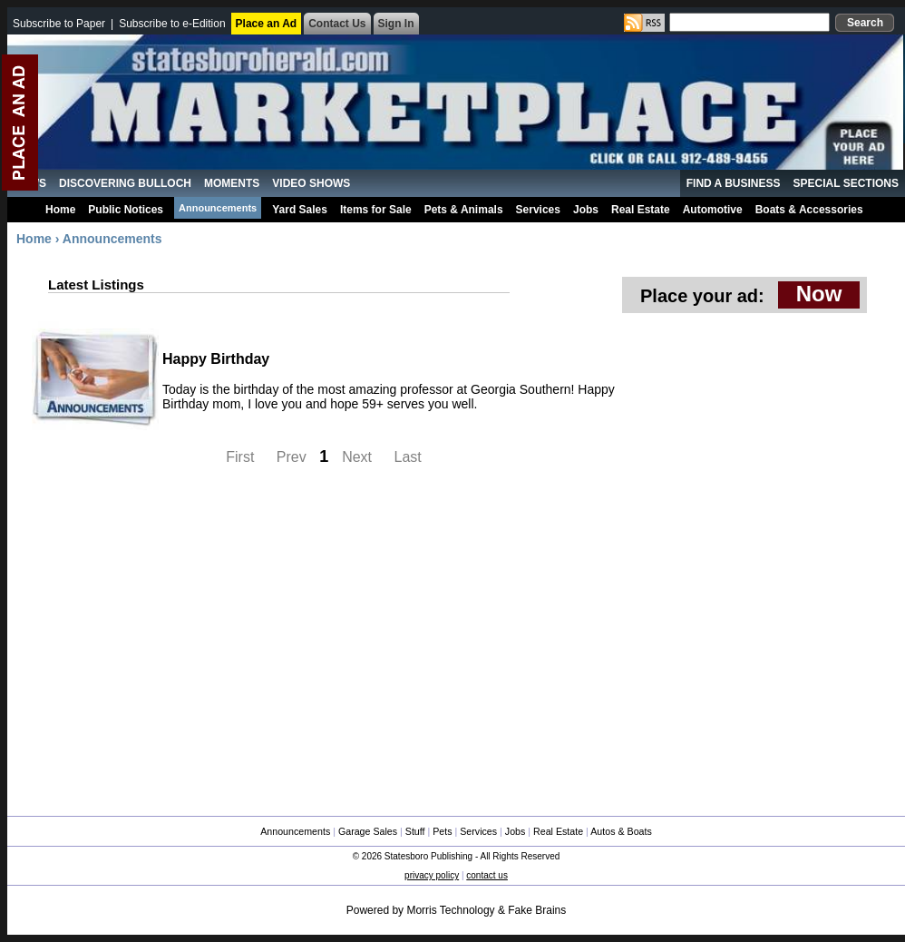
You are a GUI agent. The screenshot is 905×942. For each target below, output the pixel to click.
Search (865, 22)
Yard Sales (299, 209)
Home (60, 209)
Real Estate (640, 209)
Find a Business (733, 183)
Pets (442, 831)
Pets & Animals (463, 209)
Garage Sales (367, 831)
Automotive (713, 209)
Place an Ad (266, 23)
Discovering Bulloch (125, 183)
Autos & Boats (621, 831)
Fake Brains (537, 910)
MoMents (231, 183)
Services (538, 209)
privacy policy (431, 875)
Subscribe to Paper (59, 23)
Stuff (415, 831)
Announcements (218, 207)
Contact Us (336, 23)
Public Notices (125, 209)
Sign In (396, 23)
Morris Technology (450, 910)
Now (819, 293)
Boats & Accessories (809, 209)
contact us (487, 875)
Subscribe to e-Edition (172, 23)
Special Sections (846, 183)
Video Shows (311, 183)
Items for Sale (376, 209)
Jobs (585, 209)
